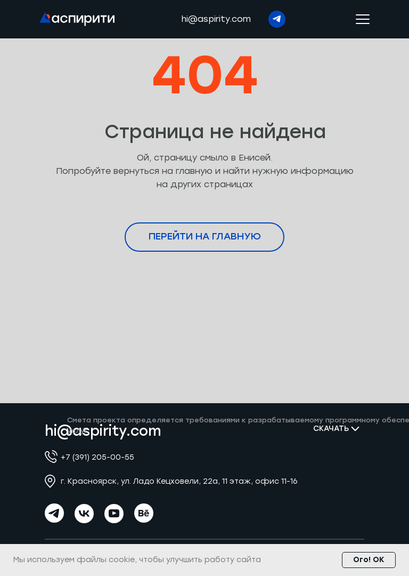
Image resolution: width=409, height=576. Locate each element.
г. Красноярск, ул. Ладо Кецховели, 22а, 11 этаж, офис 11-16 (179, 481)
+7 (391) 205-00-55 (97, 457)
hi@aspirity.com (216, 19)
